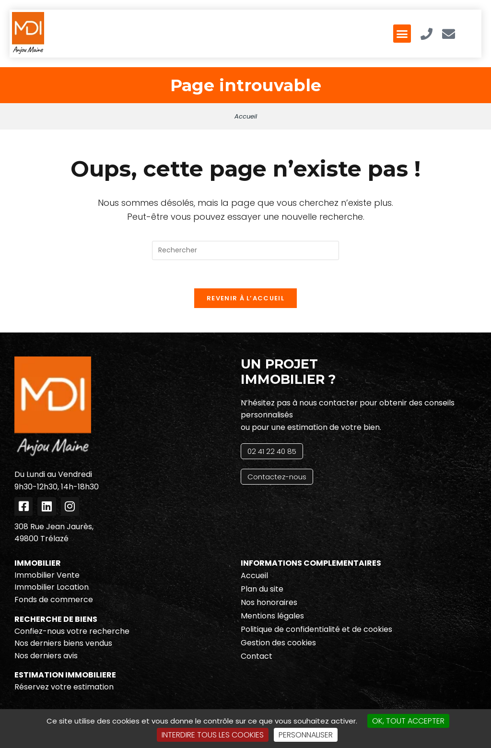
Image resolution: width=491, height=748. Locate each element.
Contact (256, 657)
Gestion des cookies (278, 643)
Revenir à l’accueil (245, 299)
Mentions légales (272, 616)
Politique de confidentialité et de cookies (316, 630)
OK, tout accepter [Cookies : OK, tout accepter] (408, 720)
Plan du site (262, 589)
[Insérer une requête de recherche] (245, 250)
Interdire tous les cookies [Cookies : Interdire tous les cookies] (213, 734)
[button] (402, 33)
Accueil (245, 116)
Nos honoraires (269, 603)
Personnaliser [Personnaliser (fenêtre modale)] (306, 734)
